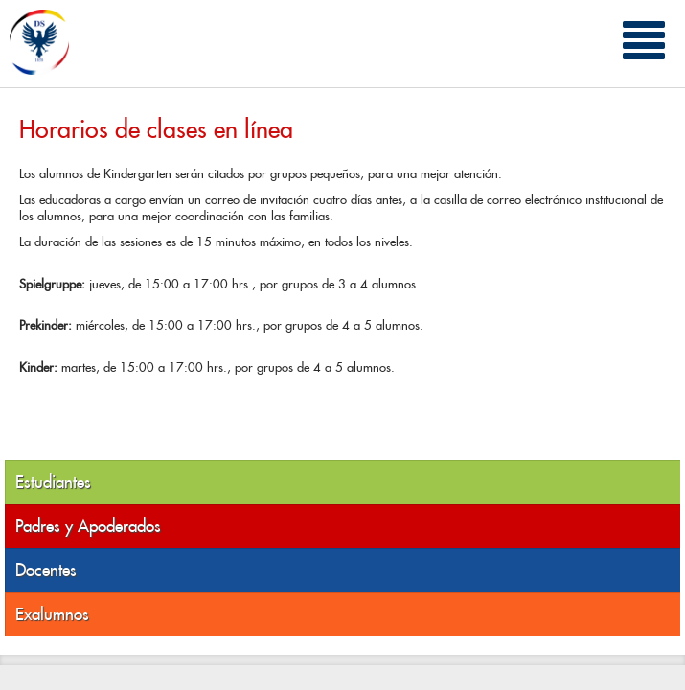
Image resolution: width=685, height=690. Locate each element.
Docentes (46, 570)
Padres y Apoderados (88, 526)
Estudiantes (53, 482)
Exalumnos (52, 614)
